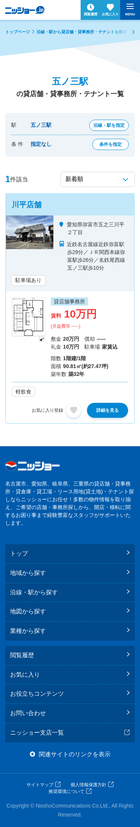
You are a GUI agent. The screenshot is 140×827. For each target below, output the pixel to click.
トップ (19, 553)
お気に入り (25, 674)
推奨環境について (66, 791)
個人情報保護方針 (88, 784)
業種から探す (28, 631)
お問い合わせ (28, 713)
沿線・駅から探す (34, 592)
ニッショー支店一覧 (37, 732)
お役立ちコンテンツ (37, 693)
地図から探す (28, 611)
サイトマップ (40, 784)
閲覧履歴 (22, 655)
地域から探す (28, 573)
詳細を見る (107, 410)
